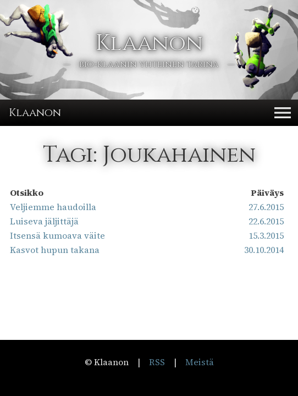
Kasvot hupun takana (55, 250)
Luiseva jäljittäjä (44, 221)
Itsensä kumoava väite (57, 235)
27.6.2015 (266, 207)
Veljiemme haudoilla (53, 207)
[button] (282, 113)
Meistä (199, 362)
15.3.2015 (266, 235)
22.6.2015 (266, 221)
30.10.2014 (264, 250)
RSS (157, 362)
